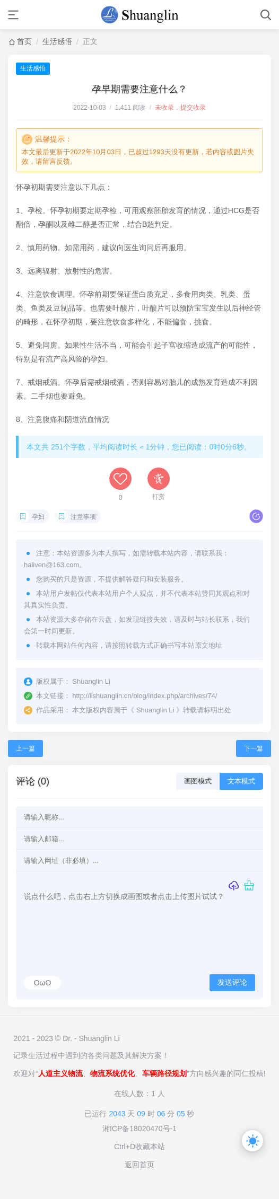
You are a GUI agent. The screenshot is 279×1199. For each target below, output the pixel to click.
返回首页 (139, 1164)
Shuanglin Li (155, 710)
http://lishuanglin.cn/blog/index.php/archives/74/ (144, 696)
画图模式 (198, 781)
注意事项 (83, 517)
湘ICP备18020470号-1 (139, 1128)
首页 (24, 41)
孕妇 (38, 517)
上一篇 (25, 748)
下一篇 (253, 748)
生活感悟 (57, 41)
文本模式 (241, 781)
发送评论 (232, 982)
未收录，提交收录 (180, 107)
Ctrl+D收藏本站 (139, 1146)
